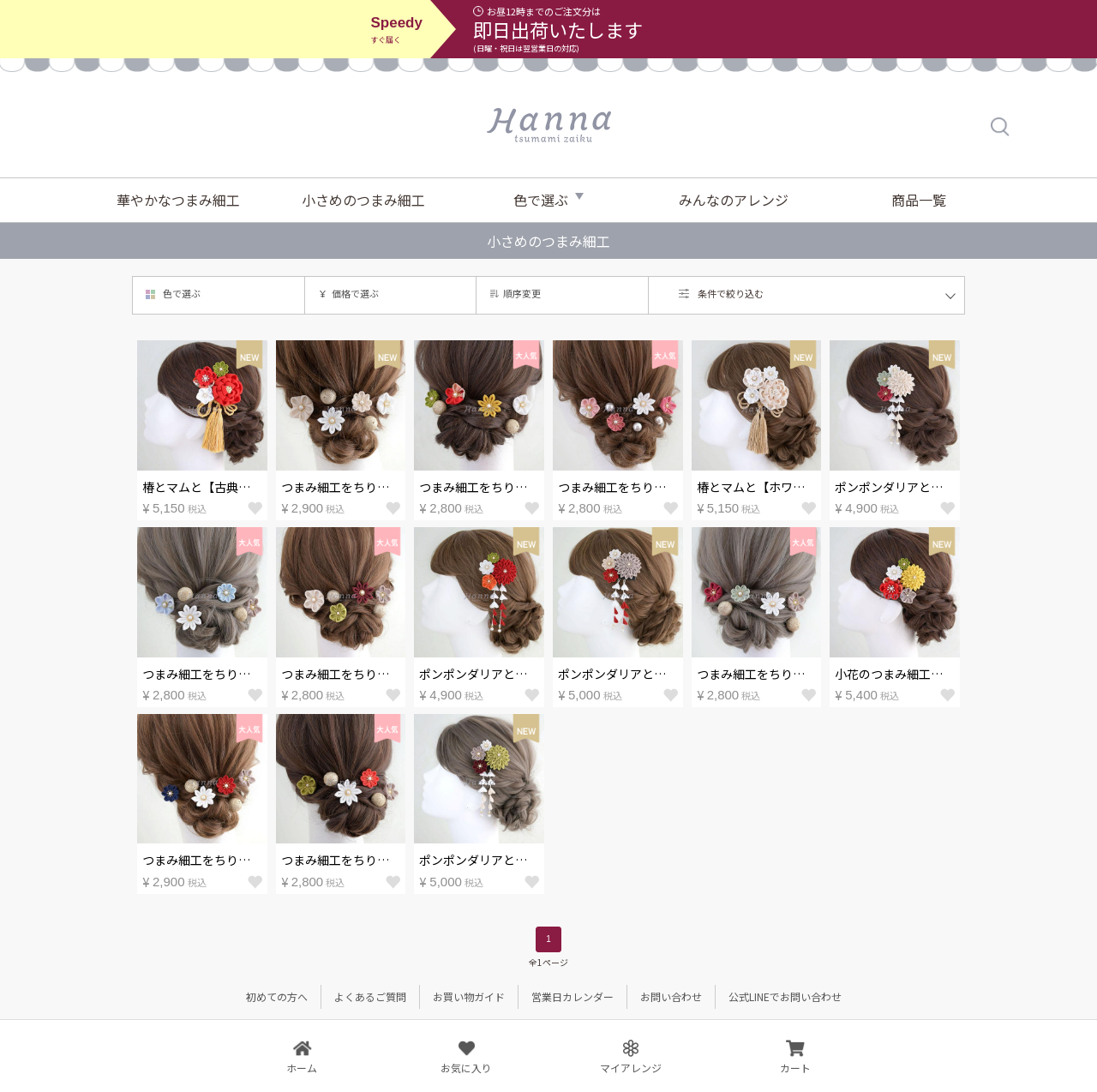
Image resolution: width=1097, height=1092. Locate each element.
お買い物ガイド (469, 996)
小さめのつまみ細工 (363, 199)
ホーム (301, 1066)
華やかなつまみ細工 (178, 199)
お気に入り (466, 1066)
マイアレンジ (631, 1066)
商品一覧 (918, 199)
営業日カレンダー (572, 996)
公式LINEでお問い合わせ (785, 996)
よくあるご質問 (370, 996)
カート (795, 1066)
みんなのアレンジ (733, 199)
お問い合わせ (671, 996)
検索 (1001, 126)
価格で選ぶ (355, 293)
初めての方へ (277, 996)
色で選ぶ (540, 199)
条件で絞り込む (731, 293)
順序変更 (522, 293)
